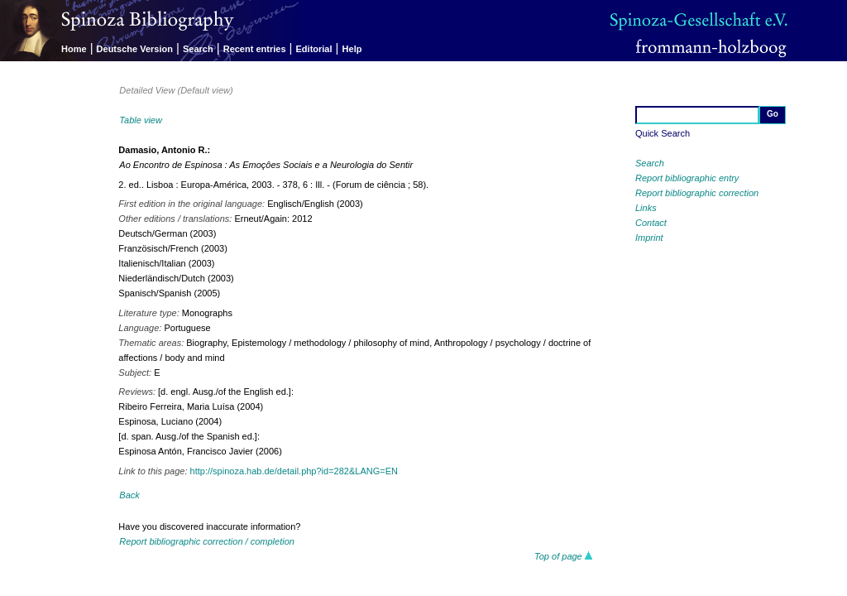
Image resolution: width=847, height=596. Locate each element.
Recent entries (254, 49)
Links (646, 208)
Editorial (314, 49)
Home (74, 49)
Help (352, 49)
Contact (651, 223)
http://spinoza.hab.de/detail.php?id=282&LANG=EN (294, 471)
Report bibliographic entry (687, 178)
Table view (140, 120)
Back (129, 495)
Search (198, 49)
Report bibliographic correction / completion (206, 541)
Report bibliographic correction (696, 193)
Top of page (563, 556)
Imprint (649, 238)
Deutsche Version (135, 49)
